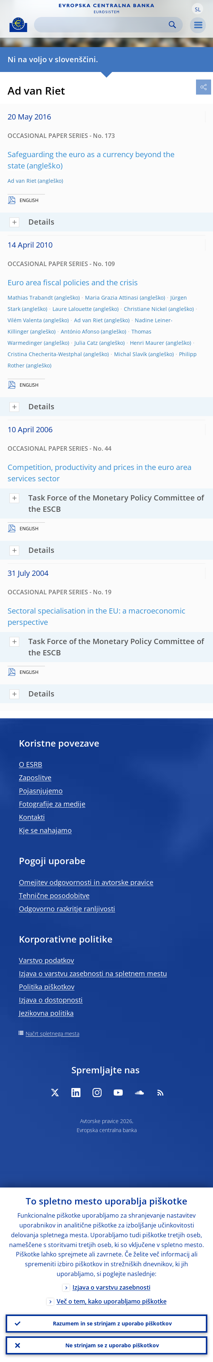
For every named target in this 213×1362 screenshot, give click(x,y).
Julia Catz (86, 342)
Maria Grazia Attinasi (111, 297)
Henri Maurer (147, 342)
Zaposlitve (35, 777)
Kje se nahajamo (45, 830)
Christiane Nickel (145, 308)
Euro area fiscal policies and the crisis (73, 282)
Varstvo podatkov (46, 960)
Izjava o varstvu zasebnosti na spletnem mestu (93, 973)
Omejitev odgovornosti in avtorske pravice (86, 882)
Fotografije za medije (52, 803)
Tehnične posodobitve (54, 895)
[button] (197, 8)
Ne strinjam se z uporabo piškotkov (112, 1345)
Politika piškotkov (46, 986)
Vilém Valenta (25, 320)
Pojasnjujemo (41, 790)
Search (172, 24)
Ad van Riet (22, 180)
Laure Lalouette (72, 308)
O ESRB (30, 764)
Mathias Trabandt (30, 297)
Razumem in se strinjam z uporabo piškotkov (112, 1323)
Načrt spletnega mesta (52, 1033)
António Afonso (80, 331)
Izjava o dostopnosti (51, 999)
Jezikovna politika (46, 1013)
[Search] (102, 24)
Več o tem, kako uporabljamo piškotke (112, 1301)
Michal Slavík (130, 354)
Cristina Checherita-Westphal (45, 354)
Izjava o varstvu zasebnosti (111, 1287)
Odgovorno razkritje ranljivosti (67, 908)
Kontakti (32, 817)
